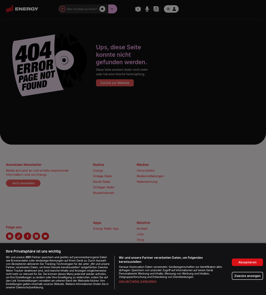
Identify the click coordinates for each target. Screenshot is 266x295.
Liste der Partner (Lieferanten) (138, 281)
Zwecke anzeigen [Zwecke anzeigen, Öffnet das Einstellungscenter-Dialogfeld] (247, 276)
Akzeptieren (247, 262)
